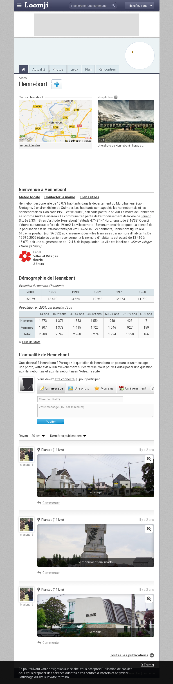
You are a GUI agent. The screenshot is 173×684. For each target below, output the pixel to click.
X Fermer (147, 665)
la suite (95, 371)
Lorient (146, 216)
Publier (51, 421)
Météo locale (29, 197)
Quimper (67, 207)
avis (107, 388)
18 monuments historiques (113, 225)
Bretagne (25, 207)
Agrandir (141, 105)
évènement (135, 388)
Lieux (74, 69)
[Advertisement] (86, 24)
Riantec (46, 450)
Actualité (38, 69)
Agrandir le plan (30, 145)
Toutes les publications (129, 655)
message (54, 388)
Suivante (149, 105)
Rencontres (107, 69)
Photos (58, 69)
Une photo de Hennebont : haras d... (121, 145)
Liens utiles (89, 197)
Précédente (133, 105)
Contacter (59, 197)
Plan (88, 69)
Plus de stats (31, 342)
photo (82, 388)
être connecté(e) (67, 379)
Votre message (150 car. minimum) (95, 410)
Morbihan (123, 203)
